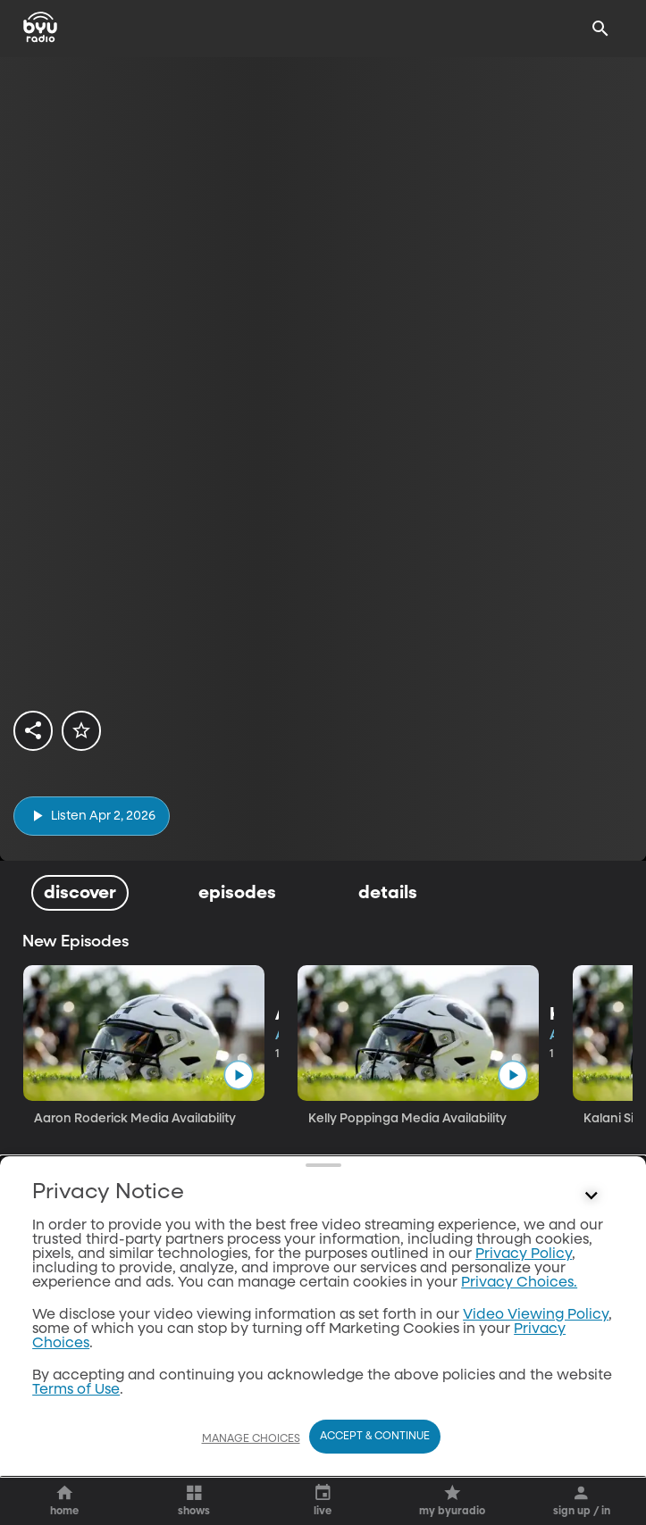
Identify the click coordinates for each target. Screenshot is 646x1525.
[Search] (600, 28)
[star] (81, 730)
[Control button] (591, 1434)
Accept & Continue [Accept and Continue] (375, 1477)
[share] (33, 730)
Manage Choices (251, 1479)
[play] (91, 815)
